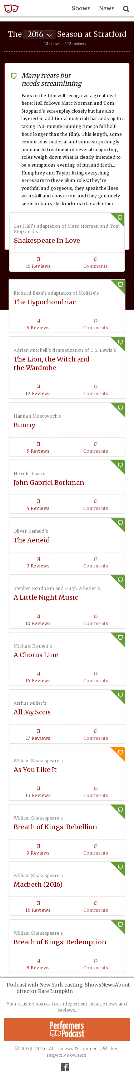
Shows (81, 8)
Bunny (24, 425)
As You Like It (35, 770)
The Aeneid (32, 540)
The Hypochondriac (45, 302)
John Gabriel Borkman (49, 482)
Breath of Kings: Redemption (60, 942)
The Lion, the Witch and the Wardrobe (52, 363)
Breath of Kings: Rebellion (55, 827)
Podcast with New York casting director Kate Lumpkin (44, 988)
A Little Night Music (46, 597)
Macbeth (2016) (38, 884)
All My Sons (32, 712)
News (107, 8)
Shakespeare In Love (47, 240)
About (122, 985)
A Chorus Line (36, 655)
